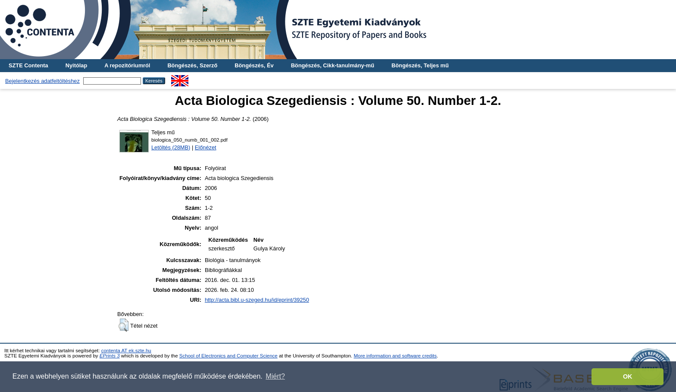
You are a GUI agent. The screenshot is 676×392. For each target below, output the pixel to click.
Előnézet (205, 147)
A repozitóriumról (127, 65)
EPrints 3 (110, 355)
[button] (123, 325)
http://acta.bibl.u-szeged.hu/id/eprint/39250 (257, 300)
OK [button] (627, 376)
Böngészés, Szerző (192, 65)
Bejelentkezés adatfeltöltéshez (42, 81)
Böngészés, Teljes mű (420, 65)
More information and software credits (395, 355)
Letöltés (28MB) (170, 147)
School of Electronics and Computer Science (228, 355)
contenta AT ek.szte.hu (126, 350)
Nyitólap (76, 65)
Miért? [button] (275, 376)
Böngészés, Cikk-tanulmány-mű (332, 65)
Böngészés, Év (254, 65)
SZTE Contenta (28, 65)
